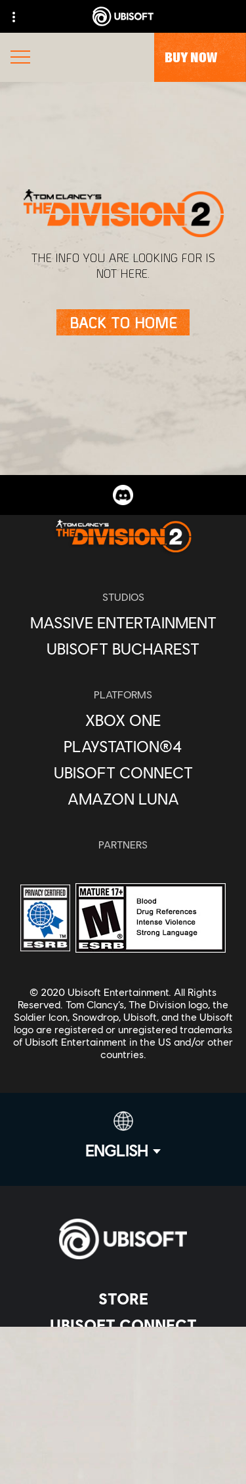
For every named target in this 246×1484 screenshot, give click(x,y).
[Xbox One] (123, 720)
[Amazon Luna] (123, 798)
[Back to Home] (123, 322)
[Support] (123, 1403)
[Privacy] (123, 1472)
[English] (123, 1135)
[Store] (123, 1298)
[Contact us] (123, 1451)
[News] (123, 1377)
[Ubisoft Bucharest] (123, 648)
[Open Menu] (20, 58)
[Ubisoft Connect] (123, 1324)
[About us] (123, 1351)
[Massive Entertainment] (123, 622)
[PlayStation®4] (123, 746)
